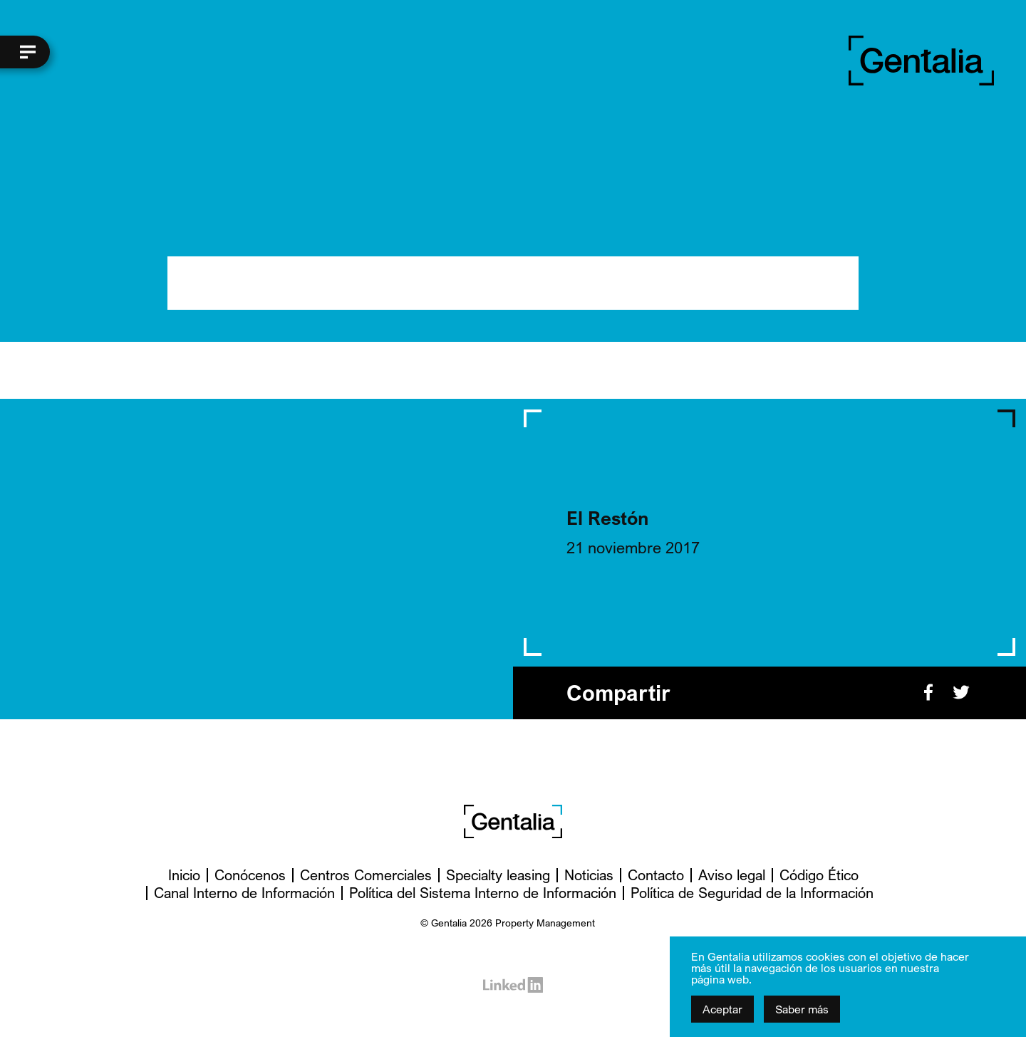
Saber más (802, 1009)
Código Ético (819, 875)
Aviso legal (731, 875)
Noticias (588, 875)
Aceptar (722, 1009)
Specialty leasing (498, 875)
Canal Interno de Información (244, 893)
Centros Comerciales (366, 875)
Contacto (656, 875)
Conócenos (250, 875)
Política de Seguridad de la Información (752, 893)
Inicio (184, 875)
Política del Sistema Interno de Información (482, 893)
